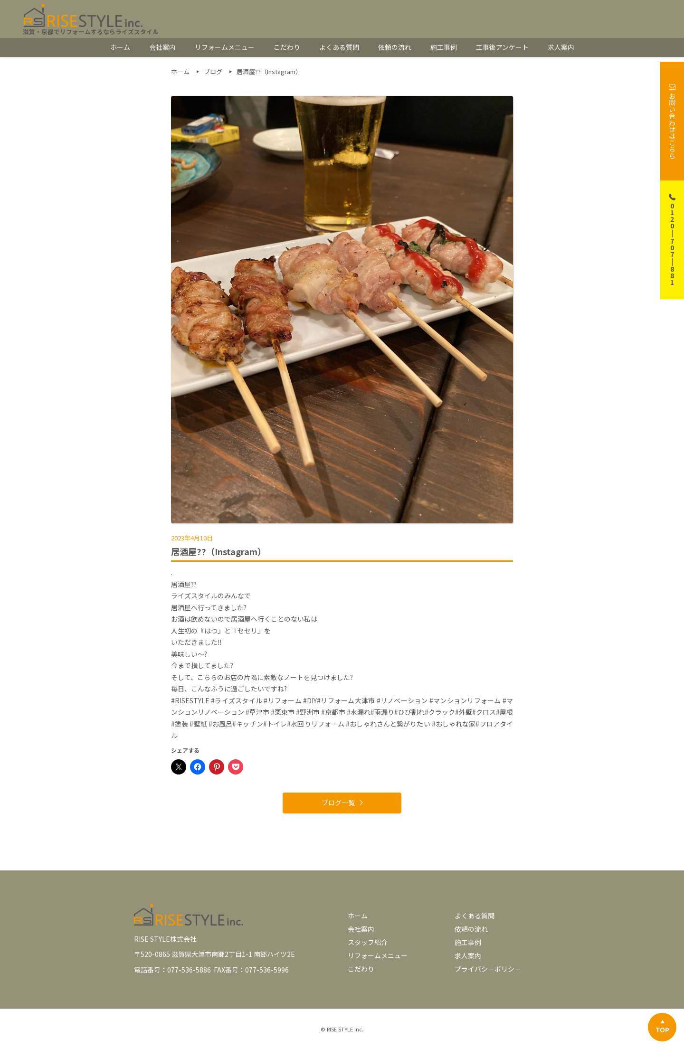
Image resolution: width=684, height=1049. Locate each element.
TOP (662, 1029)
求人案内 (561, 47)
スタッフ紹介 (368, 942)
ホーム (120, 47)
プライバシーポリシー (488, 968)
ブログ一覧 (338, 802)
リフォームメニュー (225, 47)
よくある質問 (339, 47)
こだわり (287, 47)
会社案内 (162, 47)
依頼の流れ (394, 47)
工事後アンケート (502, 47)
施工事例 (443, 47)
